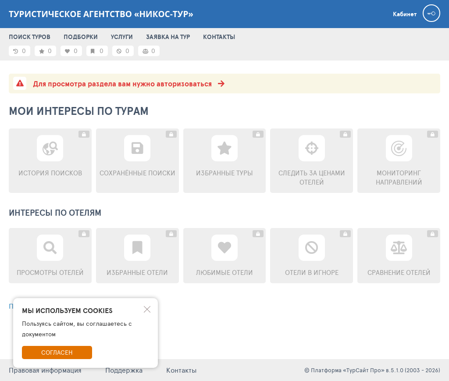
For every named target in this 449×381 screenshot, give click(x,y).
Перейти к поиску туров (59, 306)
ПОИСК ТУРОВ (29, 36)
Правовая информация (45, 370)
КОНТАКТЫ (219, 36)
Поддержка (124, 370)
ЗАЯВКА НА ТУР (168, 36)
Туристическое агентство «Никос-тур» (101, 14)
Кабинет (405, 14)
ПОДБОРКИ (81, 36)
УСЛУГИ (122, 36)
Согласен (57, 352)
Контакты (181, 370)
